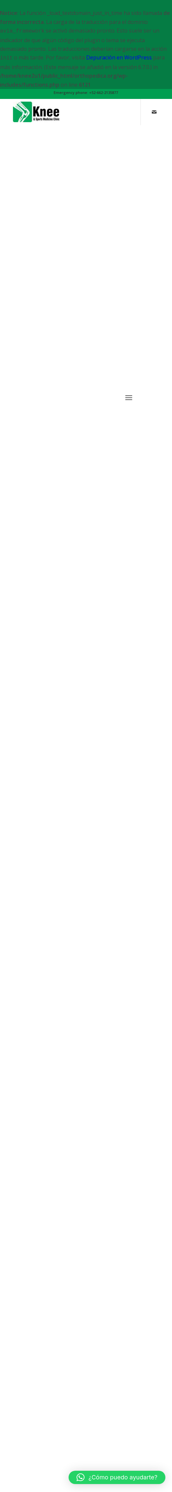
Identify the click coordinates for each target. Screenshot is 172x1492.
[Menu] (128, 844)
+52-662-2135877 (103, 92)
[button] (117, 1477)
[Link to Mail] (154, 120)
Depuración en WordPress (119, 57)
